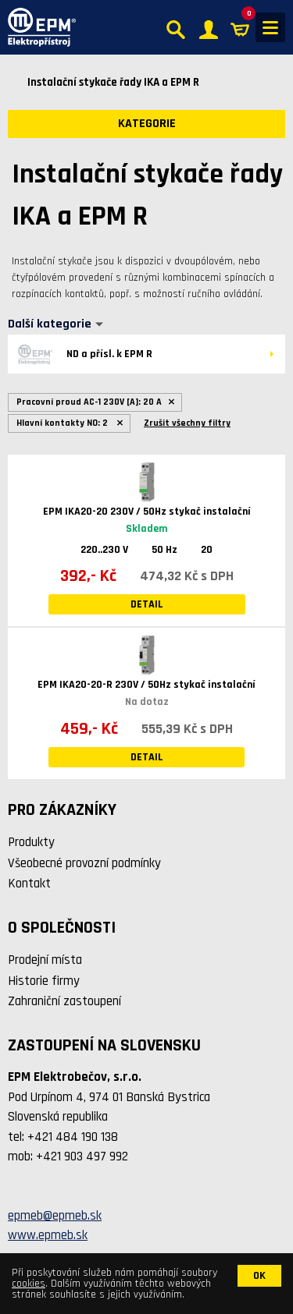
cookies (28, 1284)
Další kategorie (49, 324)
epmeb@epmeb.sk (55, 1215)
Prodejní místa (45, 960)
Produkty (31, 842)
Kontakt (29, 883)
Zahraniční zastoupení (64, 1001)
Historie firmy (44, 981)
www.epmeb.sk (48, 1235)
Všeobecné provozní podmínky (84, 863)
